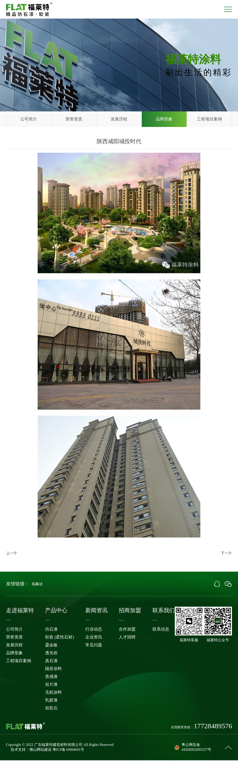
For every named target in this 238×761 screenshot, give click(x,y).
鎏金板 (51, 645)
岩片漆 (51, 685)
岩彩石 (51, 708)
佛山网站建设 (40, 750)
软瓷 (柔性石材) (59, 637)
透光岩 (51, 653)
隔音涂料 (53, 669)
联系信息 (160, 630)
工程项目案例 (209, 119)
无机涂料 (53, 693)
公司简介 (28, 119)
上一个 (11, 554)
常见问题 (93, 645)
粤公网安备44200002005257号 (193, 747)
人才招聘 (127, 637)
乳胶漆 (51, 701)
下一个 (226, 554)
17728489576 (213, 726)
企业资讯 (93, 637)
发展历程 (119, 119)
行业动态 (93, 630)
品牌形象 (164, 119)
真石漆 (51, 661)
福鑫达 (37, 584)
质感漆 (51, 677)
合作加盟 (127, 630)
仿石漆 (51, 630)
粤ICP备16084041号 (68, 750)
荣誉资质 (74, 119)
